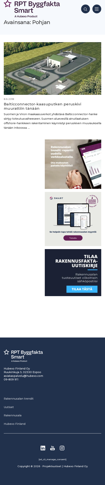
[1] (73, 295)
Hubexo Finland (14, 424)
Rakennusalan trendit (18, 398)
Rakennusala (12, 415)
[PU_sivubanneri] (73, 188)
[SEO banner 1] (73, 245)
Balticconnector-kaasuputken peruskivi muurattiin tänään (42, 106)
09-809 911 (11, 379)
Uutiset (9, 407)
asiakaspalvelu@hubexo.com (23, 376)
